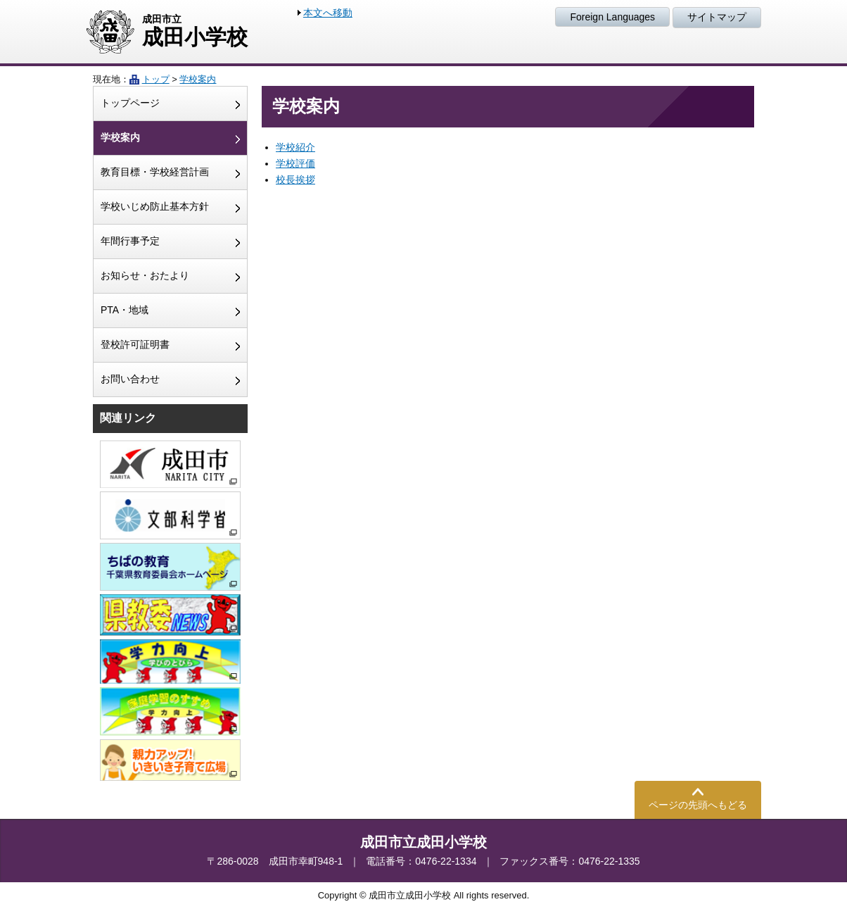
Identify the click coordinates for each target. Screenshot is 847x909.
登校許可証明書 (135, 344)
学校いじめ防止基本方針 (155, 206)
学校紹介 (295, 147)
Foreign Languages (612, 17)
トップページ (130, 102)
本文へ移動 (327, 12)
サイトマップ (716, 17)
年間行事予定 (130, 240)
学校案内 (197, 79)
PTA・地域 (124, 309)
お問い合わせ (130, 378)
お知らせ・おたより (145, 275)
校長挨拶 (295, 179)
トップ (156, 79)
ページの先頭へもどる (698, 804)
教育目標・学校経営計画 (155, 171)
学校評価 (295, 163)
